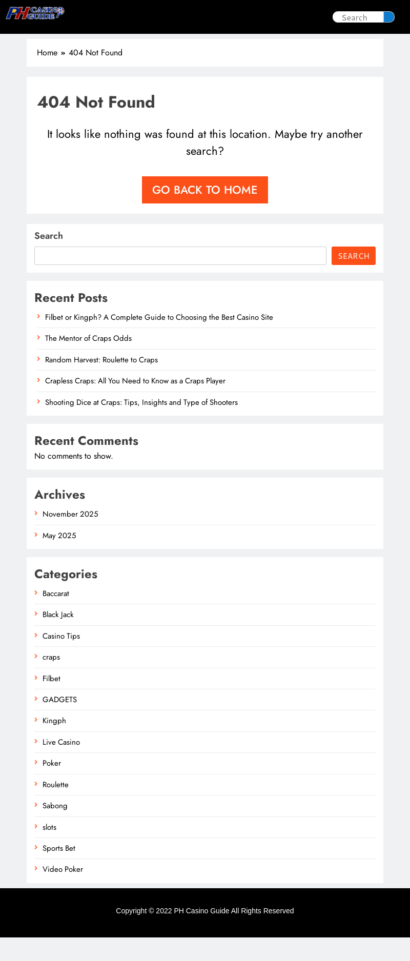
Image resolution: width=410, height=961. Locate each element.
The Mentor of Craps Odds (88, 361)
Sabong (221, 16)
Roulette (56, 808)
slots (179, 16)
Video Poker (63, 892)
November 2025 (70, 537)
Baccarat (56, 617)
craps (51, 680)
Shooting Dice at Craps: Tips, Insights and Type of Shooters (141, 426)
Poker (267, 16)
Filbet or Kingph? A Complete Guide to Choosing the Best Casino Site (159, 340)
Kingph (54, 744)
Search (48, 259)
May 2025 (59, 559)
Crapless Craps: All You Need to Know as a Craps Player (135, 404)
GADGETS (60, 723)
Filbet (51, 702)
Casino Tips (130, 16)
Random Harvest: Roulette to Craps (101, 383)
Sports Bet (237, 40)
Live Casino (174, 40)
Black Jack (58, 638)
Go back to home (205, 213)
